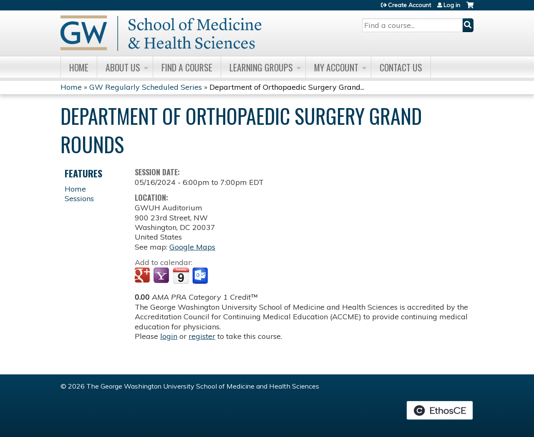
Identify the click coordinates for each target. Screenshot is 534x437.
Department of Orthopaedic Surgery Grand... (286, 87)
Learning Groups (261, 67)
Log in (451, 5)
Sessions (79, 198)
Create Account (409, 5)
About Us (123, 67)
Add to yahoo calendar (162, 276)
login (168, 336)
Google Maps (192, 247)
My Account (336, 67)
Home (78, 67)
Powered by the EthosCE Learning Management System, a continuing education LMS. (440, 410)
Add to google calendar (143, 276)
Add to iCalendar (180, 275)
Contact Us (401, 67)
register (202, 336)
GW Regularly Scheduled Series (145, 87)
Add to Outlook (200, 276)
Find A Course (186, 67)
